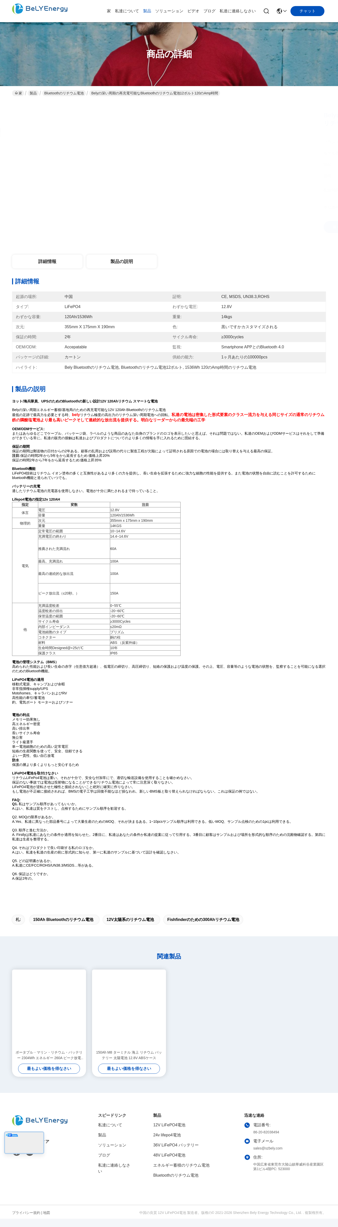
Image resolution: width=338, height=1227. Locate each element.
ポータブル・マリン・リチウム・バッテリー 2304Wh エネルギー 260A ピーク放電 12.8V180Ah (49, 1064)
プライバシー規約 (26, 1221)
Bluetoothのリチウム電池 (64, 93)
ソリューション (169, 11)
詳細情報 (47, 261)
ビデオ (193, 11)
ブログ (209, 11)
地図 (46, 1221)
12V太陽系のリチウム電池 (130, 928)
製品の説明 (121, 261)
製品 (147, 11)
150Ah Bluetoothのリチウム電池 (63, 928)
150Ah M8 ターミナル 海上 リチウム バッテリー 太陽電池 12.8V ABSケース (129, 1064)
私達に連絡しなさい (238, 11)
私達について (127, 11)
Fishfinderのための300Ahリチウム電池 (203, 928)
